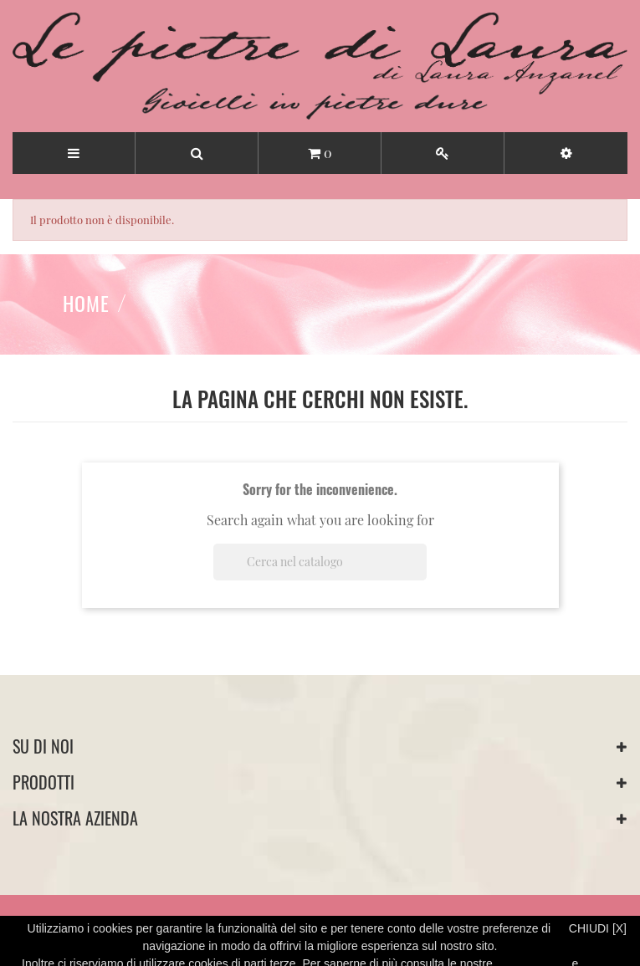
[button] (565, 153)
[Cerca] (320, 562)
